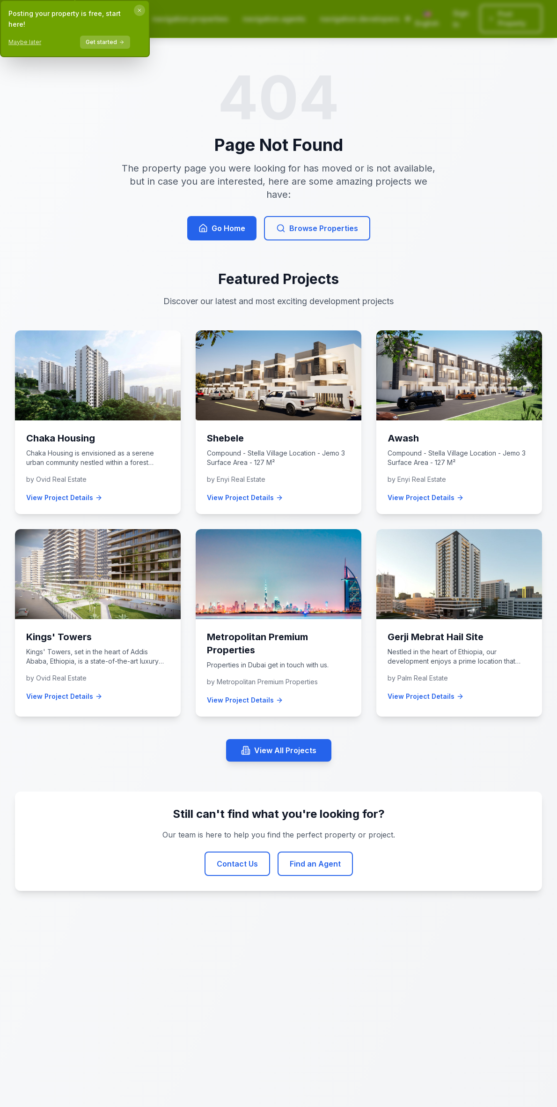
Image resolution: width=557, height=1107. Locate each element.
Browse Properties (317, 228)
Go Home (221, 228)
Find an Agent (315, 863)
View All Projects (278, 750)
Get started (105, 41)
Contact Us (237, 863)
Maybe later (24, 41)
